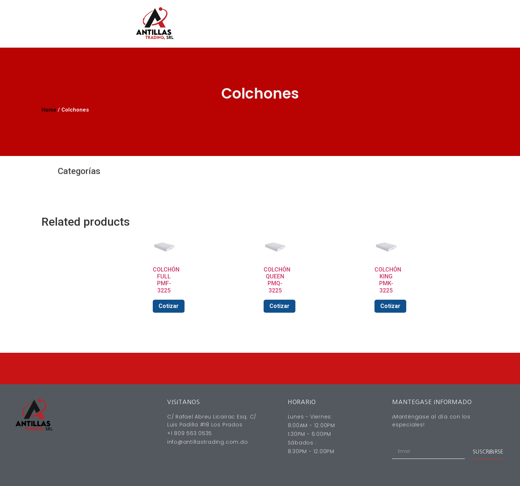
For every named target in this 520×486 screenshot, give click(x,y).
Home (49, 110)
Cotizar (169, 306)
